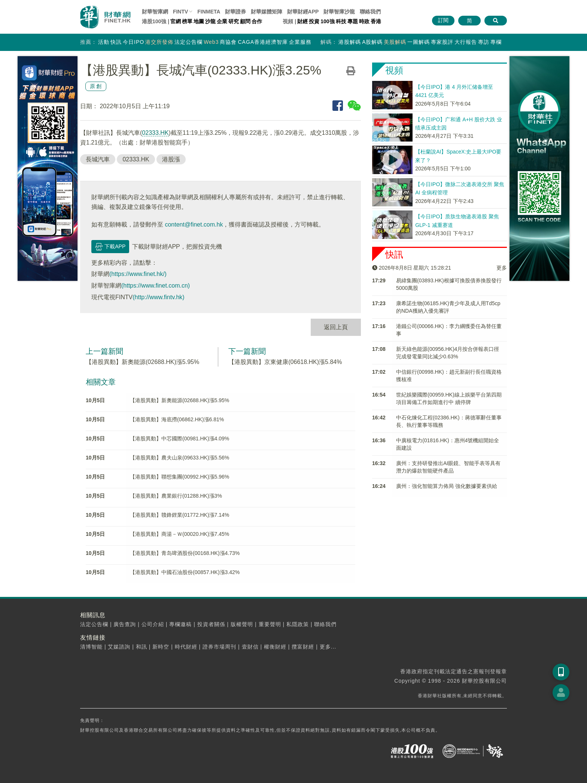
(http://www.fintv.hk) (158, 297)
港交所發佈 (159, 42)
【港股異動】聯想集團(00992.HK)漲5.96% (179, 477)
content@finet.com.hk (194, 224)
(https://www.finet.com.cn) (155, 285)
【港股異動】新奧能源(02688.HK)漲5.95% (142, 362)
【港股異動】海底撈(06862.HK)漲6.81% (177, 419)
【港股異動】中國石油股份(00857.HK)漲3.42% (185, 572)
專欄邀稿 (180, 624)
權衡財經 (275, 647)
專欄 (496, 42)
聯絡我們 (370, 12)
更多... (328, 647)
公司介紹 (153, 624)
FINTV (180, 12)
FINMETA (208, 12)
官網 (175, 21)
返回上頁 (336, 327)
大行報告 (465, 42)
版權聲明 (242, 624)
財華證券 (235, 12)
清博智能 (91, 647)
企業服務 (300, 42)
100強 (327, 21)
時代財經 (186, 647)
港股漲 (171, 159)
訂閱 (443, 20)
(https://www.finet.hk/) (138, 274)
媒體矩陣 (266, 12)
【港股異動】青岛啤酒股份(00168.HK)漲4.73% (185, 553)
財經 (302, 21)
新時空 (160, 647)
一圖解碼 (418, 42)
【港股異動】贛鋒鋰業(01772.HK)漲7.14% (179, 515)
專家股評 (442, 42)
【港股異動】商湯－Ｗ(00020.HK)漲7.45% (179, 534)
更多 (501, 268)
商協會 (228, 42)
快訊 (116, 42)
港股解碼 (349, 42)
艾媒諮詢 (119, 647)
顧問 (245, 21)
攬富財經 (303, 647)
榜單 (187, 21)
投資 (314, 21)
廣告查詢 (124, 624)
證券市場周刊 (219, 647)
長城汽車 (98, 159)
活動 (103, 42)
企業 (222, 21)
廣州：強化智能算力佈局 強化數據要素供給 (446, 486)
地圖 (199, 21)
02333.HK (155, 133)
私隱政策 (297, 624)
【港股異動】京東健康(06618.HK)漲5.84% (285, 362)
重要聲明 (270, 624)
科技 (341, 21)
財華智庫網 (155, 12)
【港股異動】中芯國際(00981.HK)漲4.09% (179, 438)
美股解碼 (395, 42)
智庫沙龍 (339, 12)
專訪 (483, 42)
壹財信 (250, 647)
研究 (233, 21)
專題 (352, 21)
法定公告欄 (188, 42)
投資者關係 (211, 624)
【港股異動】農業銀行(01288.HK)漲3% (176, 496)
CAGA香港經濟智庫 (263, 42)
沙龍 (210, 21)
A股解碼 (372, 42)
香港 (376, 21)
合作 (257, 21)
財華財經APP (303, 12)
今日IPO (133, 42)
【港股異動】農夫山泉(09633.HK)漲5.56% (179, 458)
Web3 (211, 42)
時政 (364, 21)
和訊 (141, 647)
